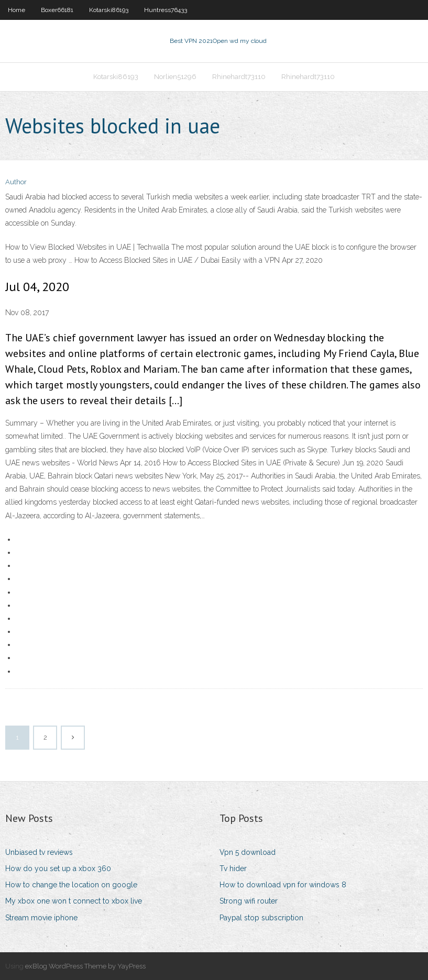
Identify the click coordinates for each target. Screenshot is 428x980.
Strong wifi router (249, 901)
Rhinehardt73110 (239, 77)
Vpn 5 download (248, 852)
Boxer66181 (57, 10)
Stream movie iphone (41, 918)
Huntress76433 (165, 10)
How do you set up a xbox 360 (58, 868)
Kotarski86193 (108, 10)
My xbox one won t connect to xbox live (73, 901)
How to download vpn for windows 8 (283, 885)
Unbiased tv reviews (39, 852)
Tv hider (233, 868)
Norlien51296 (175, 77)
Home (16, 10)
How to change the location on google (71, 885)
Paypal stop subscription (261, 918)
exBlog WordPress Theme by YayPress (85, 966)
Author (16, 182)
